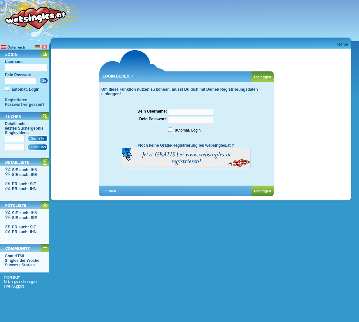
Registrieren (16, 100)
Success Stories (20, 265)
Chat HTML (15, 256)
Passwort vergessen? (24, 104)
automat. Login (25, 89)
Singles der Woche (22, 260)
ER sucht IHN (24, 189)
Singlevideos (17, 133)
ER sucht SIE (24, 184)
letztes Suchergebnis (24, 128)
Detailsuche (15, 124)
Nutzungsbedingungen (20, 282)
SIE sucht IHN (24, 170)
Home (342, 44)
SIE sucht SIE (24, 174)
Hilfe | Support (14, 286)
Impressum (12, 277)
